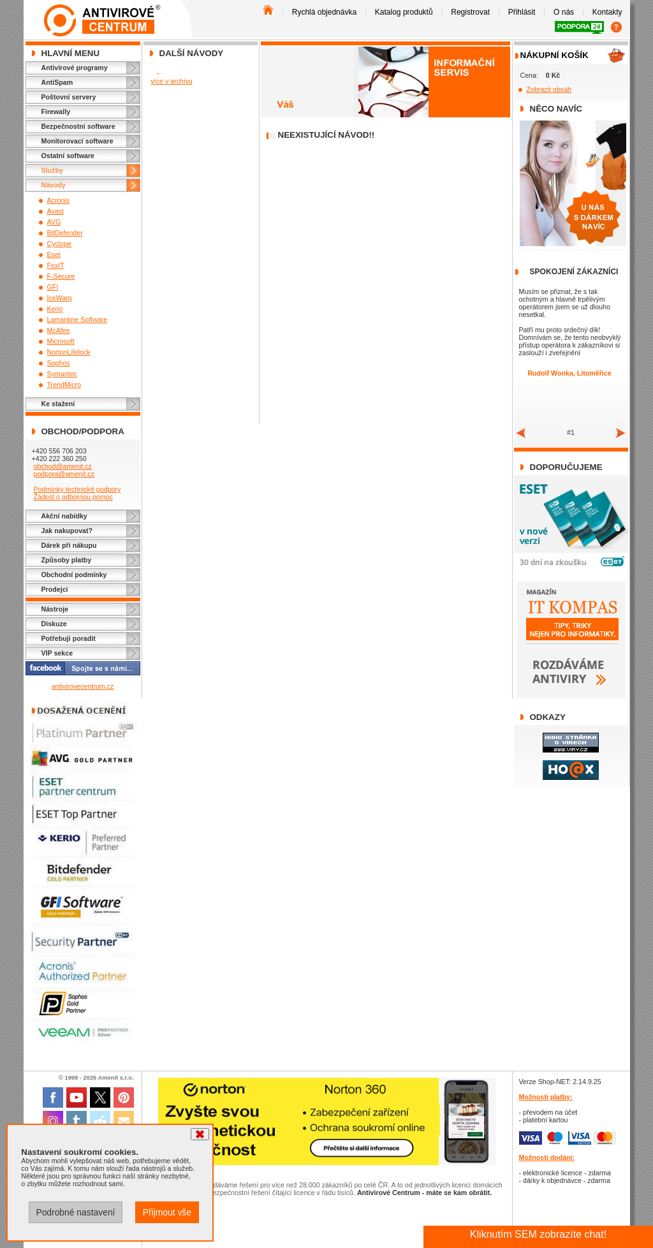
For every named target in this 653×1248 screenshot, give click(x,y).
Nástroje (55, 609)
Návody (53, 185)
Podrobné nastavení (75, 1212)
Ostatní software (68, 155)
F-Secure (61, 276)
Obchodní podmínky (74, 574)
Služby (52, 170)
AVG (54, 222)
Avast (55, 211)
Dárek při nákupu (69, 545)
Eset (54, 254)
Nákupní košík (554, 55)
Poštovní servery (68, 97)
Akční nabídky (64, 516)
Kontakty (607, 12)
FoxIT (55, 265)
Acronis (58, 200)
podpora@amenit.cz (63, 474)
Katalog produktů (404, 12)
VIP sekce (57, 653)
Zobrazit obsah (549, 89)
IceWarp (59, 298)
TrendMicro (64, 384)
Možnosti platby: (546, 1097)
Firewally (56, 111)
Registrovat (470, 12)
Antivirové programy (74, 67)
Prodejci (54, 589)
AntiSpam (57, 82)
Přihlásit (522, 12)
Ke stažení (58, 403)
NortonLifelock (69, 352)
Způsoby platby (66, 560)
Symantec (62, 374)
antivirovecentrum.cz (83, 686)
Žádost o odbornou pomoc (72, 497)
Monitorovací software (77, 141)
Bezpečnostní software (78, 126)
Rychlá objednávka (324, 12)
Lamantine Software (77, 319)
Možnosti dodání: (547, 1157)
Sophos (58, 363)
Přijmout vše (167, 1212)
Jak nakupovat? (67, 530)
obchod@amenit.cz (62, 466)
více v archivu (172, 81)
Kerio (55, 308)
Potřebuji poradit (68, 638)
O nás (564, 12)
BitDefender (65, 233)
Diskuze (54, 624)
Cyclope (59, 243)
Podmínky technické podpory (77, 489)
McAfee (58, 330)
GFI (53, 287)
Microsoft (61, 341)
